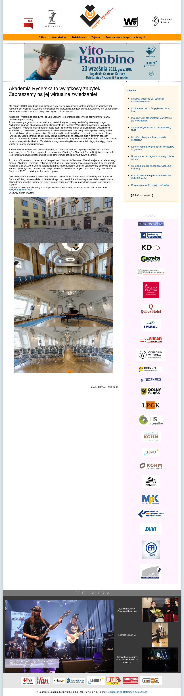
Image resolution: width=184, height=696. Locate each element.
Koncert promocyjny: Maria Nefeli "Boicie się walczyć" (127, 659)
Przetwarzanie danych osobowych (126, 37)
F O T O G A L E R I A (91, 593)
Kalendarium (59, 37)
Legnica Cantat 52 (127, 635)
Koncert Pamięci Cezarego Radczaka (127, 610)
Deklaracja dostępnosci (135, 692)
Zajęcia (96, 37)
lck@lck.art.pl (115, 692)
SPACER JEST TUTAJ (20, 190)
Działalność (79, 37)
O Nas (42, 37)
